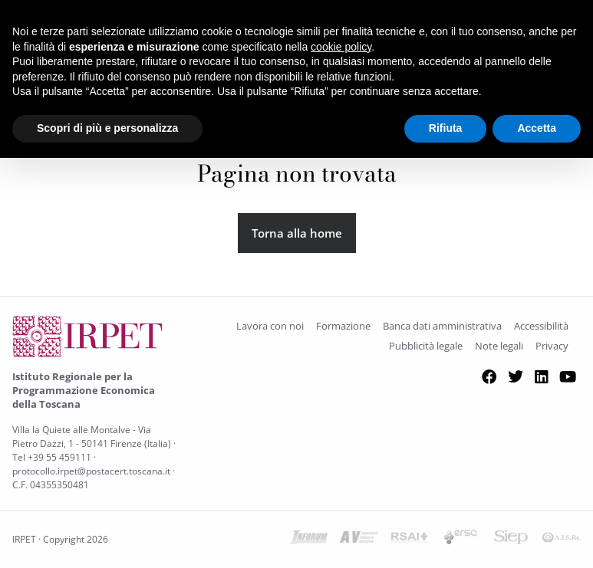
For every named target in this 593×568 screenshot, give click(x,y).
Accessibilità (541, 326)
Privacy (551, 346)
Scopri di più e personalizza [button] (107, 128)
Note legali (499, 346)
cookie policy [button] (341, 47)
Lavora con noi (270, 326)
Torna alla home (297, 233)
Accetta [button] (536, 128)
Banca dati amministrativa (442, 326)
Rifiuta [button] (446, 128)
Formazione (343, 326)
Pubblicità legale (426, 346)
